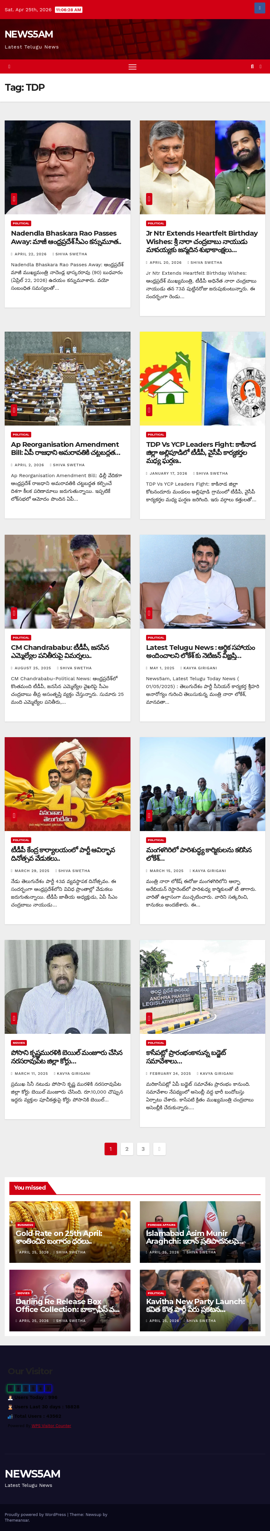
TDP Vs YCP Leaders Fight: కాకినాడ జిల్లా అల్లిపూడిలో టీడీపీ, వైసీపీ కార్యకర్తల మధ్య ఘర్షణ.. (201, 452)
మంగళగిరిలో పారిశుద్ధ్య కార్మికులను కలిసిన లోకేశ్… (199, 854)
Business (25, 1225)
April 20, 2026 (166, 262)
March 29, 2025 (33, 871)
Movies (19, 1042)
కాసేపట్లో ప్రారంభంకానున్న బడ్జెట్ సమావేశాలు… (186, 1057)
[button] (252, 66)
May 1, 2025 (163, 668)
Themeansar (17, 1520)
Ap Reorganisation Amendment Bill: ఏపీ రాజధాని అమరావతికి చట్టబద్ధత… (65, 448)
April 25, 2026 (34, 1252)
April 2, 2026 (30, 465)
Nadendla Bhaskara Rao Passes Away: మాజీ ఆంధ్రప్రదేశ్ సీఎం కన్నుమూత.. (66, 237)
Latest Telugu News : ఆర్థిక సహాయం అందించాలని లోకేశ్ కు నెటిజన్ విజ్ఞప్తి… (200, 651)
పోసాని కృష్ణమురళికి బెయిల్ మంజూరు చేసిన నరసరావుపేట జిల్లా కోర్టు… (66, 1057)
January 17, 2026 (169, 473)
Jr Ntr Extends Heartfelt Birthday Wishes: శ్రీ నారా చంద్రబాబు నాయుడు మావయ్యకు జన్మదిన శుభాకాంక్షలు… (202, 241)
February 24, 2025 (171, 1073)
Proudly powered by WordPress (36, 1514)
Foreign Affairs (162, 1225)
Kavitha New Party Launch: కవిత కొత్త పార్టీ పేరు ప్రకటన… (195, 1305)
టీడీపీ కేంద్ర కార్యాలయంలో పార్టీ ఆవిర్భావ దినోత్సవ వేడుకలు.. (63, 854)
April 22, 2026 (31, 254)
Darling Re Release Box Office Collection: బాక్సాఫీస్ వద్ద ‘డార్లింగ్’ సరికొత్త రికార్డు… (67, 1309)
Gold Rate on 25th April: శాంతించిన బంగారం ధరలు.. (59, 1237)
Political (21, 223)
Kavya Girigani (198, 668)
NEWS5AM (29, 34)
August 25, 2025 (34, 668)
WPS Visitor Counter (51, 1425)
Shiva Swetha (69, 254)
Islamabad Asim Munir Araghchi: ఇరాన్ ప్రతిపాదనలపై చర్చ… (192, 1241)
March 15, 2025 (167, 871)
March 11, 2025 (32, 1073)
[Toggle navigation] (132, 66)
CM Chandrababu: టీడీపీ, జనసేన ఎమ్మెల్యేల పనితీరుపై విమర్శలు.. (60, 651)
